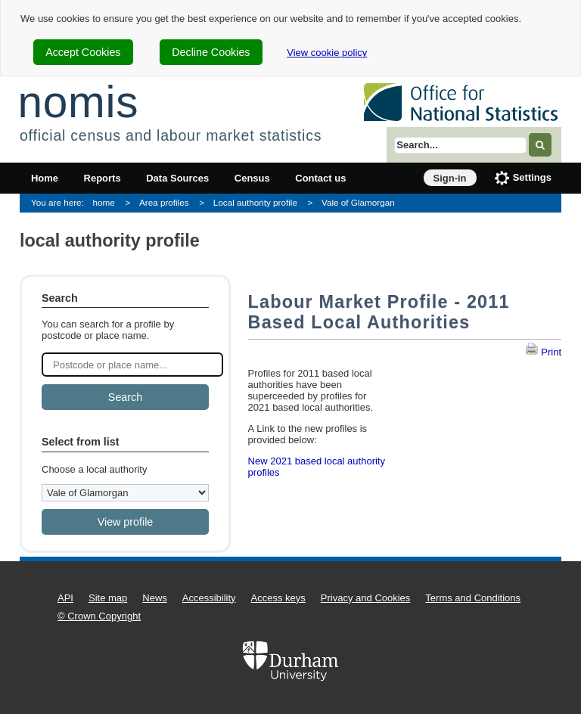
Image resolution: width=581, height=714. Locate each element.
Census (252, 178)
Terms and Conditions (472, 598)
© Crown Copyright (99, 616)
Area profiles (164, 202)
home (104, 202)
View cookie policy (327, 52)
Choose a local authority (94, 469)
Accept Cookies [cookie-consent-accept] (82, 52)
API (65, 598)
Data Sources (177, 178)
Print (543, 352)
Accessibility (209, 598)
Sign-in (450, 178)
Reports (102, 178)
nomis (77, 101)
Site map (108, 598)
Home (44, 178)
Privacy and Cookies (366, 598)
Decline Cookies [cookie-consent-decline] (211, 52)
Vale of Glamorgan (358, 202)
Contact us (320, 178)
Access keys (278, 598)
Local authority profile (255, 202)
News (154, 598)
